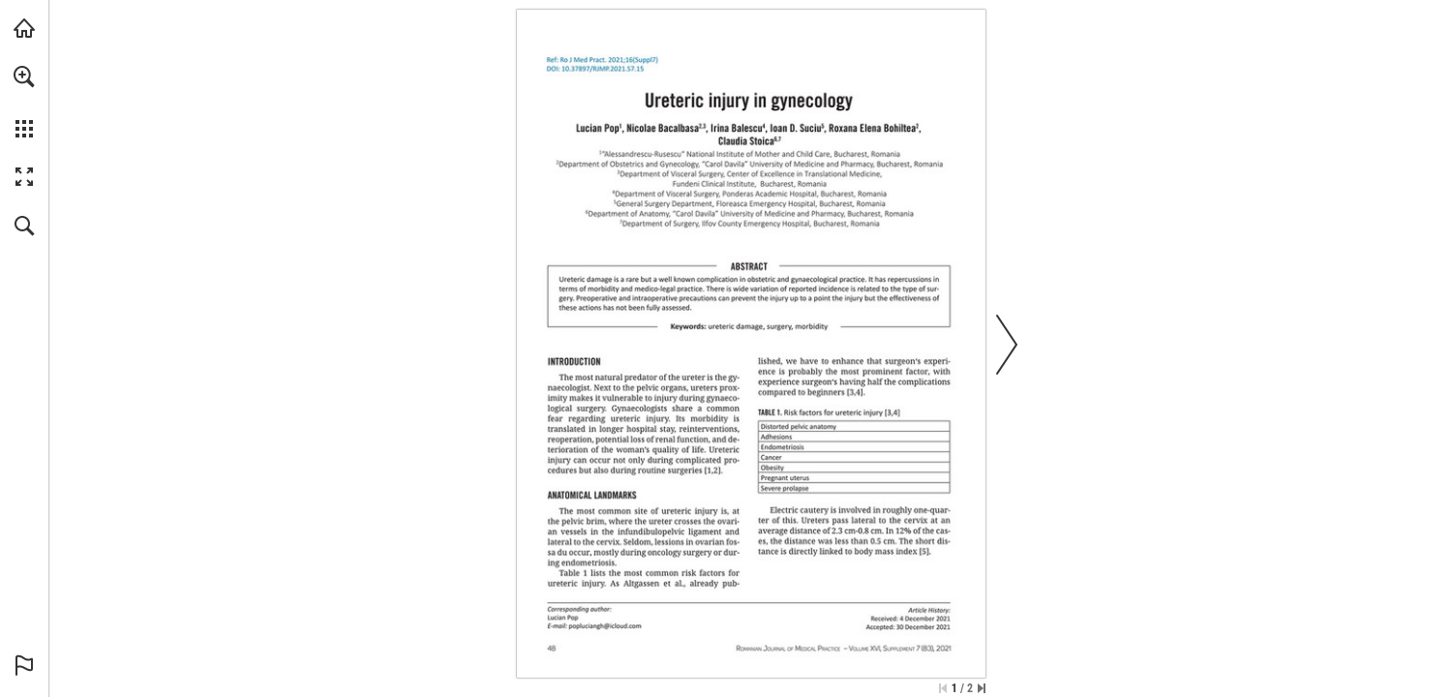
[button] (24, 76)
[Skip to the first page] (943, 688)
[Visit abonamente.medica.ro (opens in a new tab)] (24, 28)
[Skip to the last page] (981, 688)
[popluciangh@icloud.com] (605, 625)
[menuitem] (24, 102)
